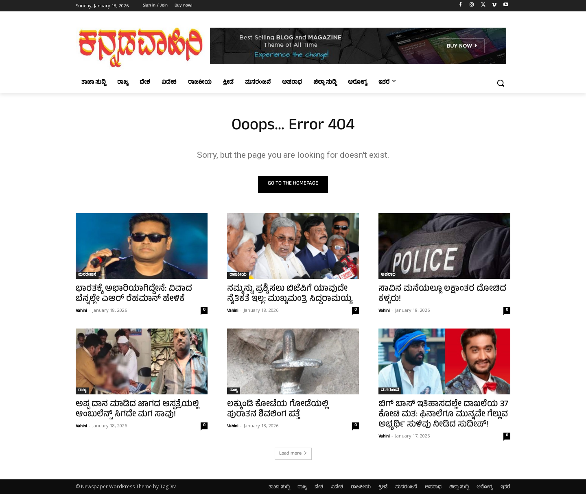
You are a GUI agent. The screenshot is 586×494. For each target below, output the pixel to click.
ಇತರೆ (505, 487)
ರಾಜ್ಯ (82, 390)
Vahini (81, 311)
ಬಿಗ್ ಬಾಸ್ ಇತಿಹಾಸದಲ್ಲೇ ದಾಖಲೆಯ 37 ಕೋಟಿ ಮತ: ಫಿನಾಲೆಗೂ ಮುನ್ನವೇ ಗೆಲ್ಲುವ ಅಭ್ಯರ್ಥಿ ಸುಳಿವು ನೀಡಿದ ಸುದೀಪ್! (443, 415)
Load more (293, 454)
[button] (500, 83)
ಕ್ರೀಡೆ (382, 487)
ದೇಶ (319, 487)
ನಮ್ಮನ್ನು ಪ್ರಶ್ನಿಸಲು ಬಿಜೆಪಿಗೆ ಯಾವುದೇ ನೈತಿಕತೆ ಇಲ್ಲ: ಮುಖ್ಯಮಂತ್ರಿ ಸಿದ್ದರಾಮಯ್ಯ (289, 294)
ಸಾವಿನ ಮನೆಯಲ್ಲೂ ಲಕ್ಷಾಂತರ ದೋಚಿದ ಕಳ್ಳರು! (442, 294)
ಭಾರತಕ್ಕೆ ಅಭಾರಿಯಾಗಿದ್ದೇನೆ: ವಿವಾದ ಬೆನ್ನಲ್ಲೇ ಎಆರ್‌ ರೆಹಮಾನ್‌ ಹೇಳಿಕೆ (134, 294)
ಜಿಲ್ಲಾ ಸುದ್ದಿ (459, 487)
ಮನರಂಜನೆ (87, 275)
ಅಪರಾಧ (388, 275)
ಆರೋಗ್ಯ (485, 487)
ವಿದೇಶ (337, 487)
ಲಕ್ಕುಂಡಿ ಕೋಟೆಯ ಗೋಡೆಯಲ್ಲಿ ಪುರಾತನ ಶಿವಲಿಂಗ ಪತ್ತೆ (277, 410)
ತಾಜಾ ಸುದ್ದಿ (279, 487)
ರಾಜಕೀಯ (238, 275)
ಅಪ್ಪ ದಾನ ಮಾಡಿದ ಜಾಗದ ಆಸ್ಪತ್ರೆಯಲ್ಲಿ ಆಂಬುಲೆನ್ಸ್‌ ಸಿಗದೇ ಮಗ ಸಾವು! (137, 410)
